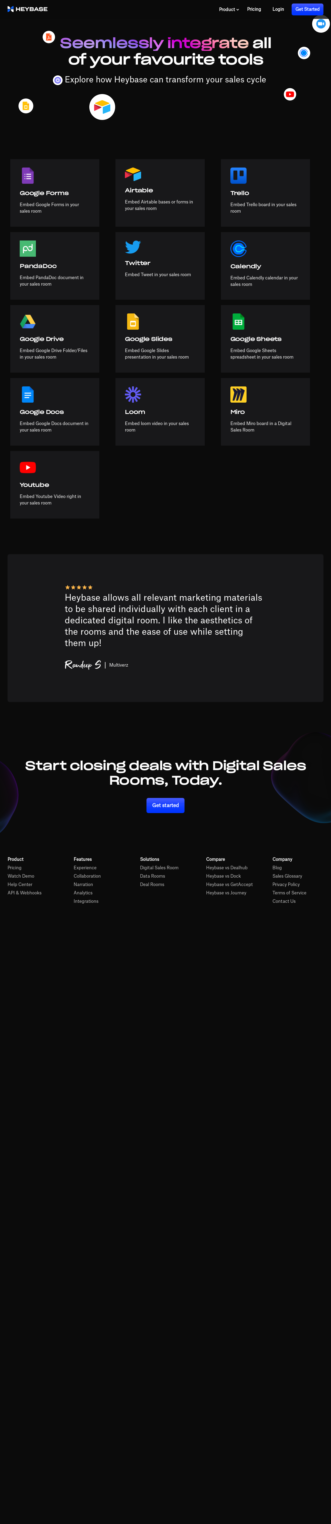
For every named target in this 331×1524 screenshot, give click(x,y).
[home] (28, 9)
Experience (85, 868)
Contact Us (284, 901)
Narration (83, 885)
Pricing (254, 9)
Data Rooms (152, 876)
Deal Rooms (152, 885)
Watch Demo (21, 876)
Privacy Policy (286, 885)
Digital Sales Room (159, 868)
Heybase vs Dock (223, 876)
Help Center (20, 885)
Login (278, 9)
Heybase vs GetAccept (229, 885)
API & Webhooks (25, 893)
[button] (229, 10)
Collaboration (87, 876)
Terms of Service (289, 893)
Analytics (83, 893)
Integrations (86, 901)
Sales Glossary (287, 876)
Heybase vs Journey (226, 893)
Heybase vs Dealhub (227, 868)
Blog (277, 868)
